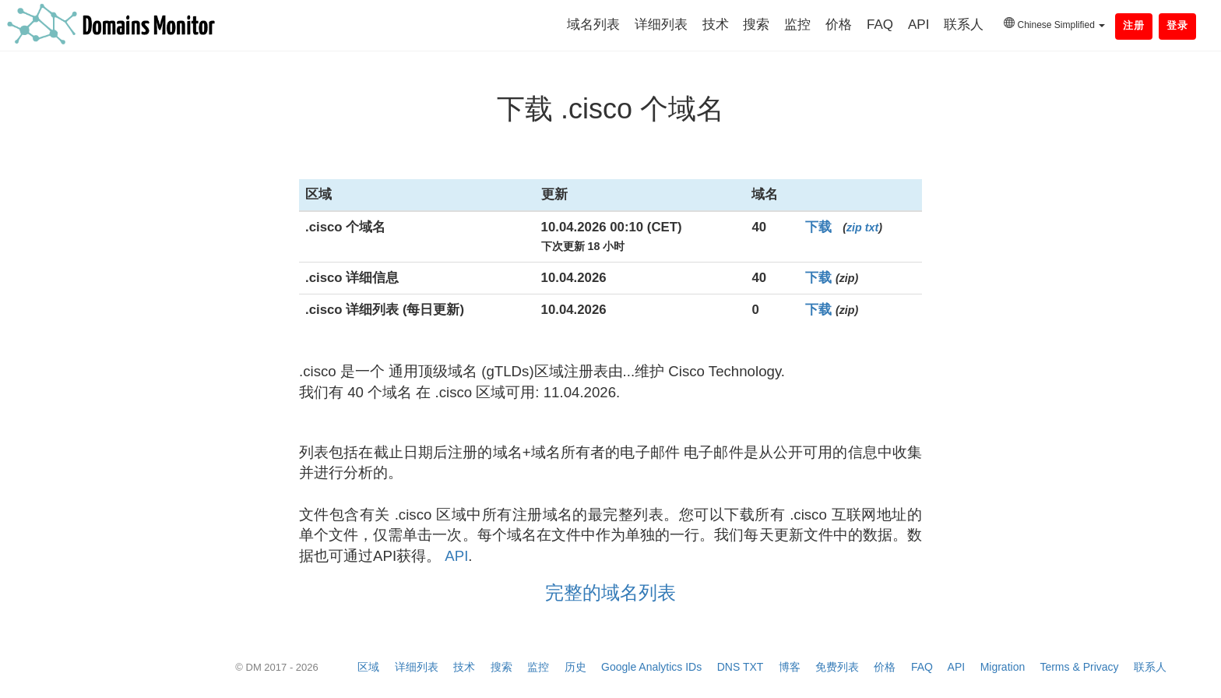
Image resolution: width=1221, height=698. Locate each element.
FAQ (880, 24)
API (918, 24)
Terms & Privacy (1079, 667)
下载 (818, 227)
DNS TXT (740, 667)
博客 (790, 667)
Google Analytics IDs (651, 667)
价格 (838, 24)
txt (871, 227)
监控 (797, 24)
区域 (368, 667)
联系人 (963, 24)
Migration (1003, 667)
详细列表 (661, 24)
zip (854, 227)
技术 (715, 24)
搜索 (756, 24)
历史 (575, 667)
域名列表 (593, 24)
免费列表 (837, 667)
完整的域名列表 (610, 592)
